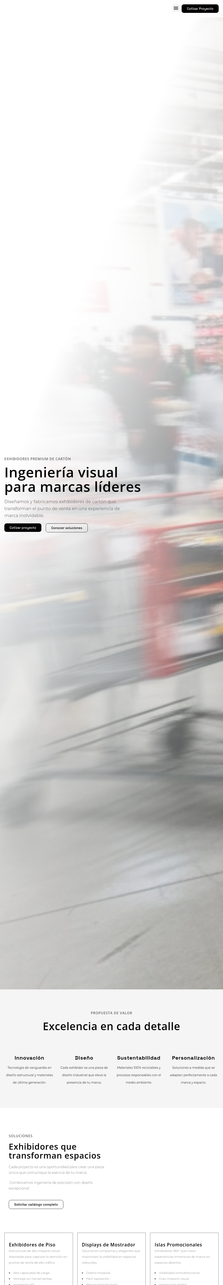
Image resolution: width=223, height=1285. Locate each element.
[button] (175, 8)
